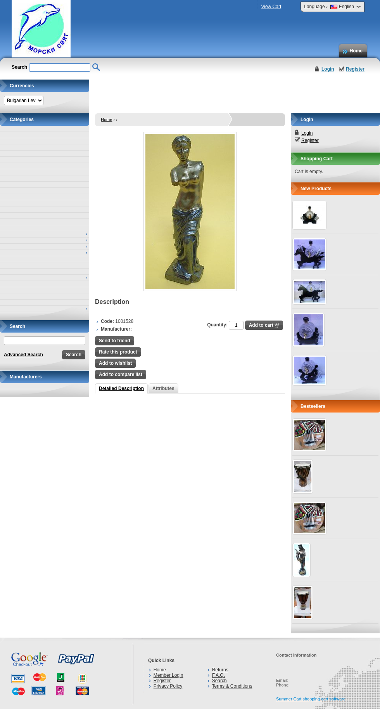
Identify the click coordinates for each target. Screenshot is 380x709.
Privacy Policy (168, 686)
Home (356, 51)
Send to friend (114, 340)
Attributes (163, 388)
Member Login (168, 675)
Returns (220, 670)
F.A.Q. (218, 675)
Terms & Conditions (232, 686)
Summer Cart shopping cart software (310, 699)
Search (219, 680)
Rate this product (118, 352)
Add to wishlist (115, 363)
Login (327, 69)
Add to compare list (120, 374)
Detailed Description (121, 388)
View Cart (271, 6)
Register (355, 69)
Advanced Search (23, 354)
